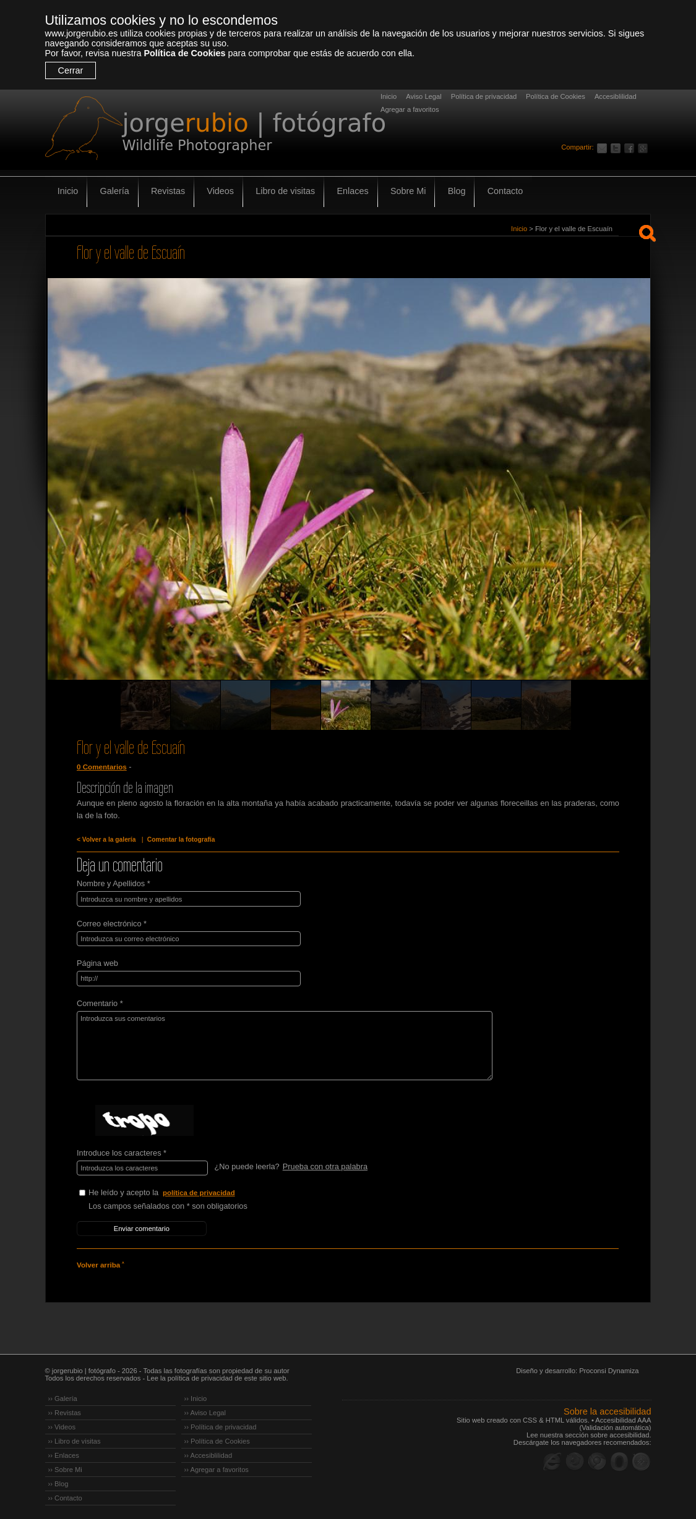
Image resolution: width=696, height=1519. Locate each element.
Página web (97, 962)
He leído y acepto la (181, 1192)
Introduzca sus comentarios (281, 1044)
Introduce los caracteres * (121, 1151)
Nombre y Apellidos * (113, 883)
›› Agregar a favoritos (216, 1467)
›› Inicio (195, 1396)
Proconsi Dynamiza (608, 1368)
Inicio (388, 96)
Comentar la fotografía (179, 839)
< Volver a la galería (106, 839)
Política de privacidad (484, 96)
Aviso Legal (424, 96)
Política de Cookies (184, 53)
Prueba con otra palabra (324, 1165)
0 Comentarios (101, 767)
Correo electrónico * (112, 923)
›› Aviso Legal (205, 1410)
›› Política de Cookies (217, 1438)
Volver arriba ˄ (100, 1263)
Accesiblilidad (616, 96)
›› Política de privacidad (220, 1424)
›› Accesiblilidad (208, 1453)
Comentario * (100, 1002)
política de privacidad (199, 1191)
